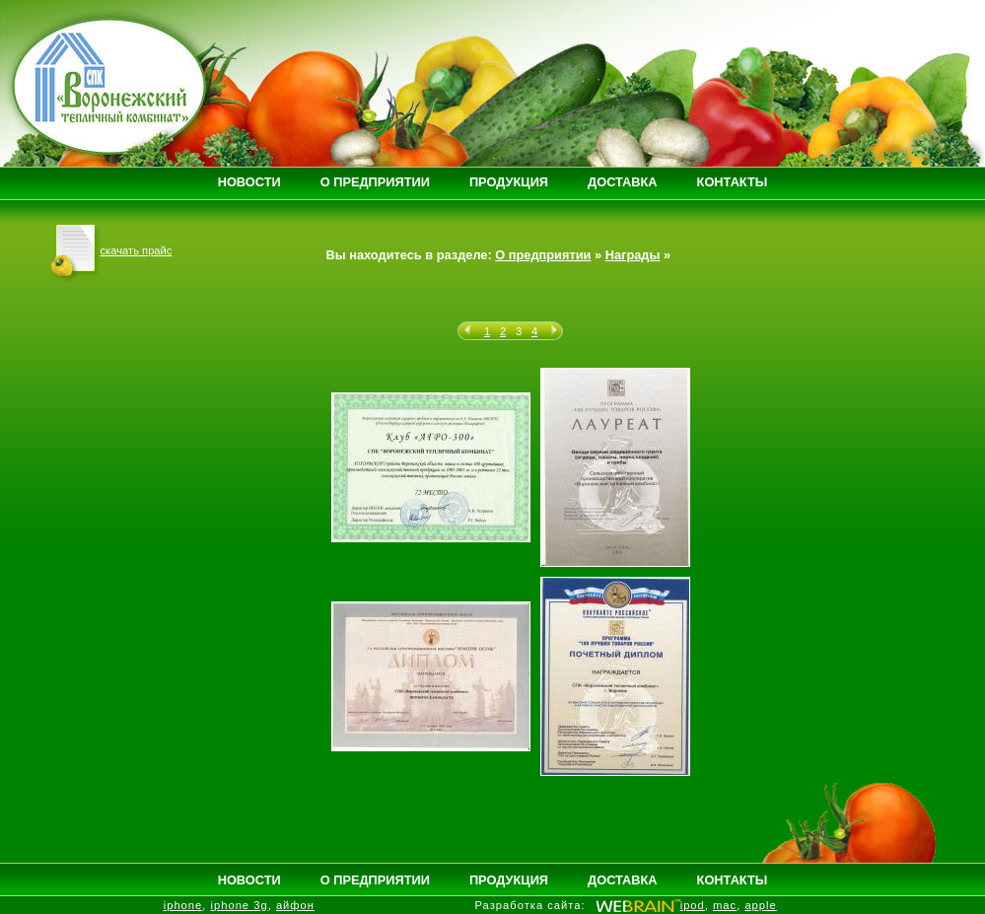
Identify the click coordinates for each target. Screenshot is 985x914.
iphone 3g (239, 905)
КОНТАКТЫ (732, 182)
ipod (692, 905)
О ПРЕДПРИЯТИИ (375, 182)
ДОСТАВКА (623, 182)
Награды (633, 254)
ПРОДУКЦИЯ (508, 182)
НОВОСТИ (249, 182)
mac (725, 905)
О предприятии (543, 254)
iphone (183, 905)
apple (760, 905)
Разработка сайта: (530, 905)
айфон (295, 905)
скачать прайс (111, 250)
